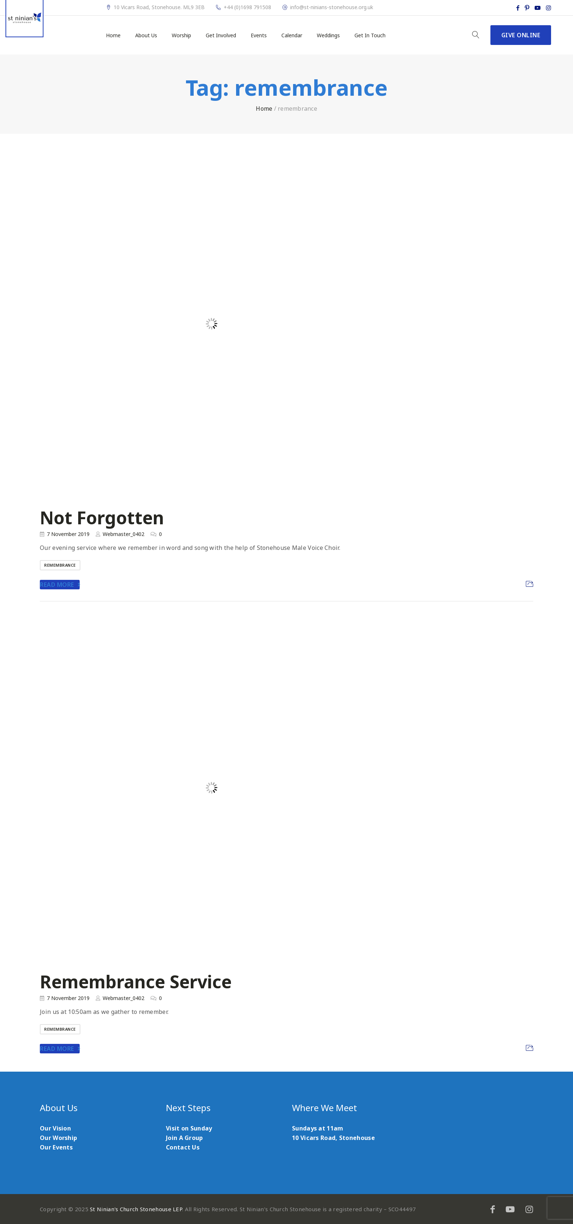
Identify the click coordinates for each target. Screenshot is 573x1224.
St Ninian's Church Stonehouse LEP (136, 1209)
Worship (181, 35)
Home (113, 35)
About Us (146, 35)
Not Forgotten (102, 517)
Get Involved (221, 35)
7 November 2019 (68, 534)
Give (520, 35)
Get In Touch (370, 35)
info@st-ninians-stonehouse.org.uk (331, 7)
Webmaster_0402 (123, 534)
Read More (57, 585)
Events (259, 35)
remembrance (60, 565)
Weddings (328, 35)
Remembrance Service (136, 981)
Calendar (291, 35)
